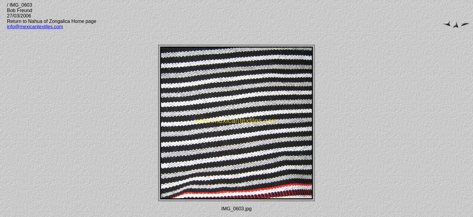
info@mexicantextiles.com (35, 26)
